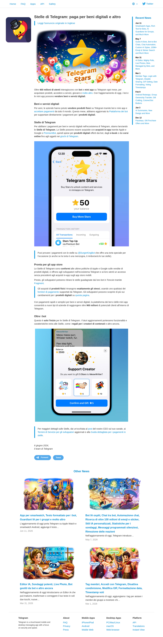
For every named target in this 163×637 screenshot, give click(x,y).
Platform (137, 618)
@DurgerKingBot (86, 253)
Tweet (58, 458)
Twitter (147, 3)
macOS (110, 626)
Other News (81, 471)
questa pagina (82, 295)
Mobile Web (87, 629)
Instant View (139, 629)
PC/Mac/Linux (113, 622)
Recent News (143, 18)
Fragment (39, 283)
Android (85, 626)
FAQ (23, 4)
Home (13, 4)
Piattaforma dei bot (118, 111)
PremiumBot (50, 133)
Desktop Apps (113, 618)
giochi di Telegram (69, 136)
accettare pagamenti (44, 111)
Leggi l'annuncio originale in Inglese (56, 23)
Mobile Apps (88, 618)
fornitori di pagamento (48, 292)
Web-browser (112, 629)
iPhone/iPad (88, 622)
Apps (33, 4)
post (90, 429)
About (66, 618)
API (42, 4)
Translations (139, 626)
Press (66, 629)
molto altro (87, 93)
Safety (52, 4)
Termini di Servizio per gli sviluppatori (56, 432)
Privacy (66, 626)
